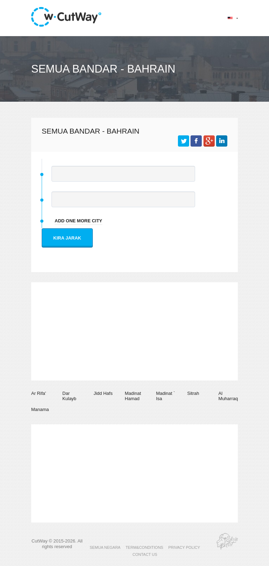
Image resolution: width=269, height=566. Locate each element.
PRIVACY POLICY (184, 547)
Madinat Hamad (133, 396)
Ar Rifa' (38, 393)
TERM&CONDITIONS (144, 547)
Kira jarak (67, 238)
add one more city (78, 220)
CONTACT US (144, 554)
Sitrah (193, 393)
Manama (40, 409)
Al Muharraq (228, 396)
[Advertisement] (134, 331)
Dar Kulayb (69, 396)
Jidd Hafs (103, 393)
